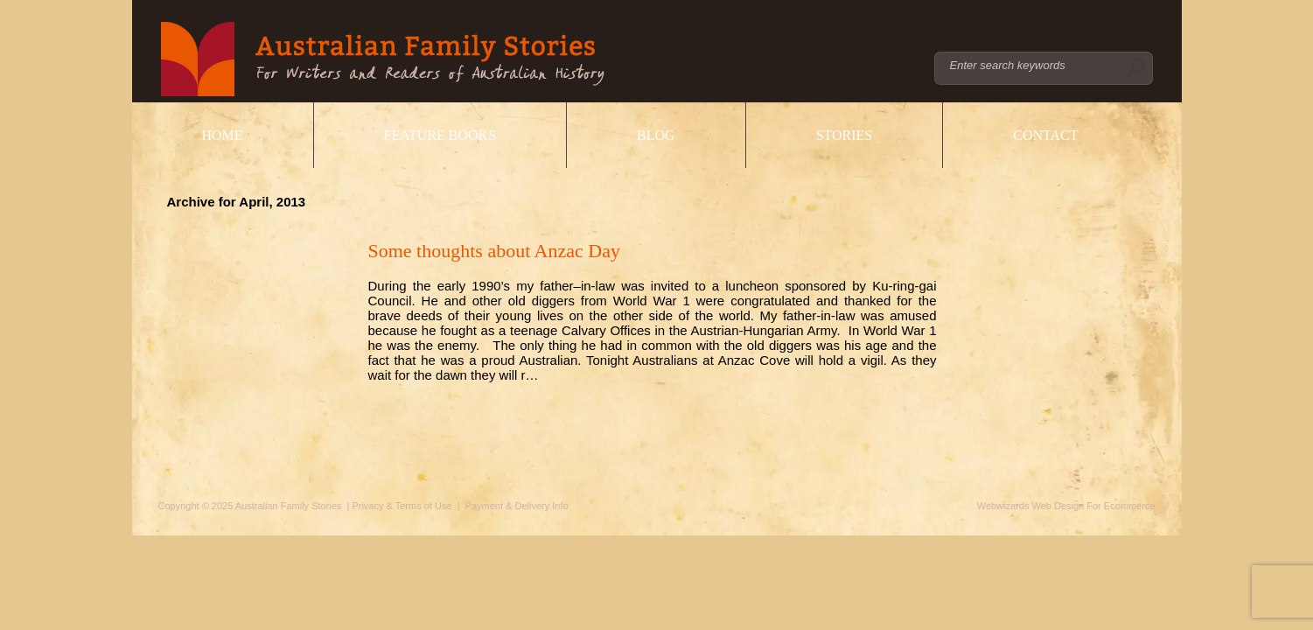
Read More (417, 397)
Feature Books (440, 135)
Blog (656, 135)
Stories (844, 135)
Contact (1045, 135)
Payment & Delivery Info (517, 505)
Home (222, 135)
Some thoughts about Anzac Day (494, 251)
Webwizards (1003, 505)
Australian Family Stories (382, 59)
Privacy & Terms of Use (401, 505)
